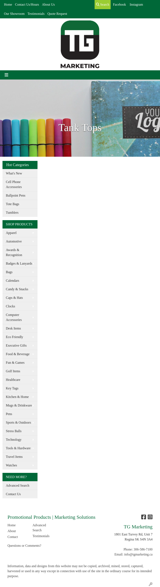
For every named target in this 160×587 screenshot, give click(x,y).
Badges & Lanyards (19, 263)
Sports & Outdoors (18, 422)
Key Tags (12, 388)
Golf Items (13, 371)
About (12, 531)
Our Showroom (14, 13)
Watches (11, 465)
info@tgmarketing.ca (138, 554)
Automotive (14, 241)
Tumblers (12, 212)
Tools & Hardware (18, 448)
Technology (13, 439)
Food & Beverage (18, 354)
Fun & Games (15, 362)
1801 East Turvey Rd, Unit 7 (133, 534)
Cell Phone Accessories (14, 184)
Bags (9, 272)
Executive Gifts (16, 345)
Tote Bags (12, 204)
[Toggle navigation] (6, 75)
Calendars (12, 280)
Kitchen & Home (17, 397)
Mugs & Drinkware (19, 405)
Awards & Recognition (14, 252)
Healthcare (13, 379)
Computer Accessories (14, 317)
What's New (14, 173)
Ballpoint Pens (15, 195)
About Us (48, 4)
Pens (9, 414)
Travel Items (14, 456)
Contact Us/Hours (27, 4)
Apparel (11, 233)
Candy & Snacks (17, 289)
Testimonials (36, 13)
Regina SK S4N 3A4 (138, 539)
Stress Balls (13, 431)
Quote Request (57, 13)
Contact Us (13, 494)
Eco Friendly (14, 337)
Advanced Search (17, 485)
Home (8, 4)
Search (102, 4)
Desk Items (13, 328)
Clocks (10, 306)
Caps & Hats (14, 297)
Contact (13, 537)
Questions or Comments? (24, 545)
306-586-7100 (143, 549)
